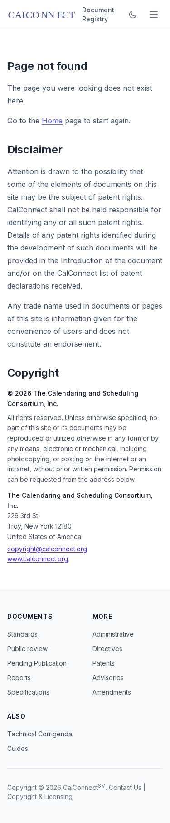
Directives (107, 648)
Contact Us (125, 787)
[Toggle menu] (154, 14)
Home (52, 120)
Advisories (108, 677)
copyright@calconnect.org (47, 549)
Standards (22, 634)
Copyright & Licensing (40, 796)
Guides (17, 748)
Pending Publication (37, 663)
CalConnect (80, 787)
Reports (19, 677)
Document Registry (98, 14)
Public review (27, 648)
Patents (103, 663)
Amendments (111, 692)
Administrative (113, 634)
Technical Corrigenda (39, 734)
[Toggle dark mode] (133, 14)
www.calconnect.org (37, 559)
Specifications (28, 692)
